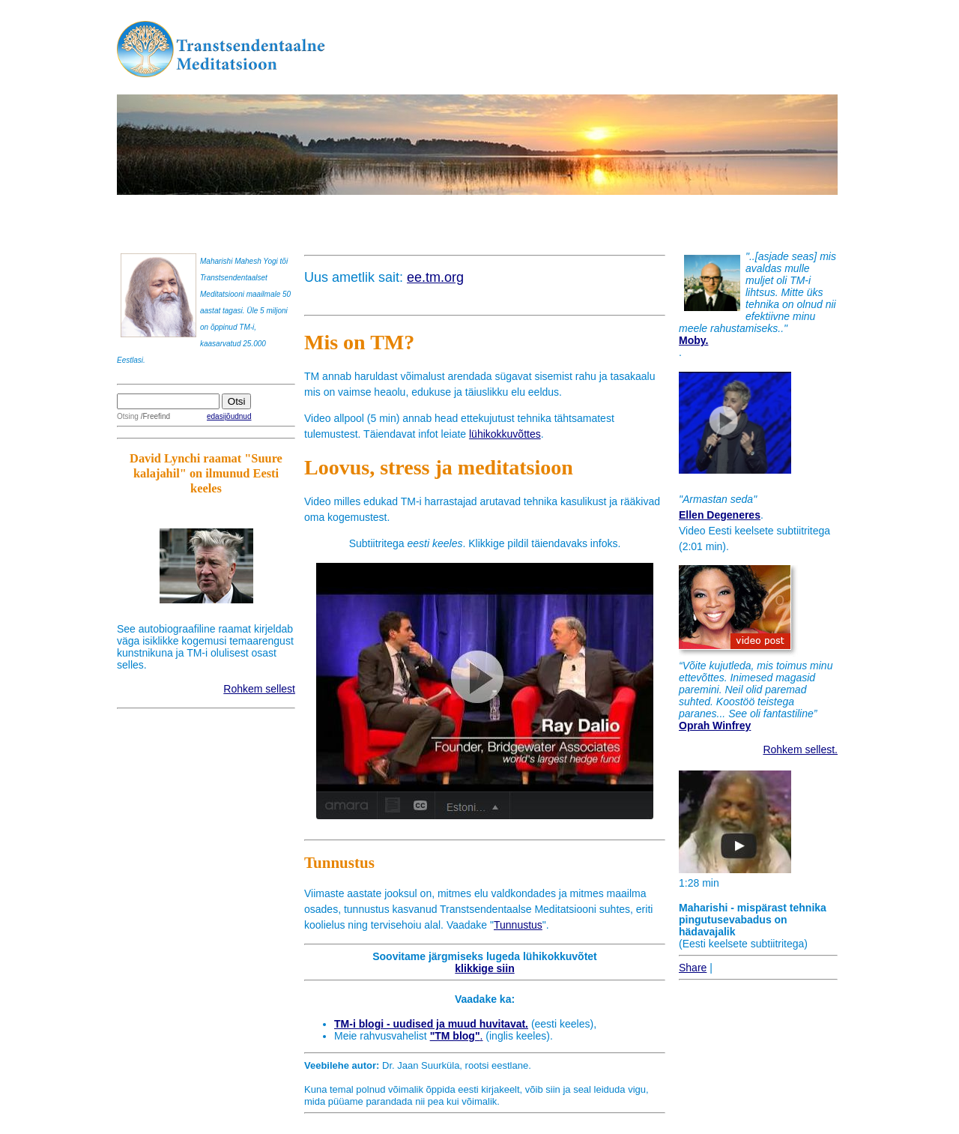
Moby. (693, 340)
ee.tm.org (435, 277)
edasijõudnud (229, 416)
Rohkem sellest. (800, 750)
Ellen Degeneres (719, 515)
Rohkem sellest (259, 689)
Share (693, 968)
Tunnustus (518, 925)
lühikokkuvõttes (505, 434)
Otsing (128, 416)
